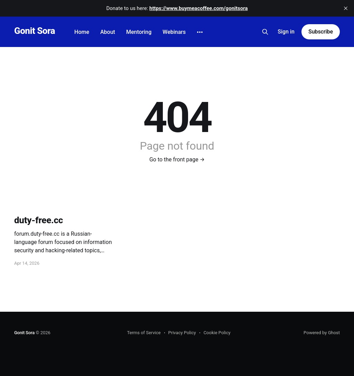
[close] (345, 8)
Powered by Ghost (322, 332)
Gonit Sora (34, 31)
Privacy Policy (182, 332)
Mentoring (138, 32)
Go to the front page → (177, 159)
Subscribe (320, 31)
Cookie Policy (217, 332)
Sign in (286, 31)
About (107, 32)
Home (81, 32)
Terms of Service (143, 332)
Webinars (174, 32)
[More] (200, 32)
